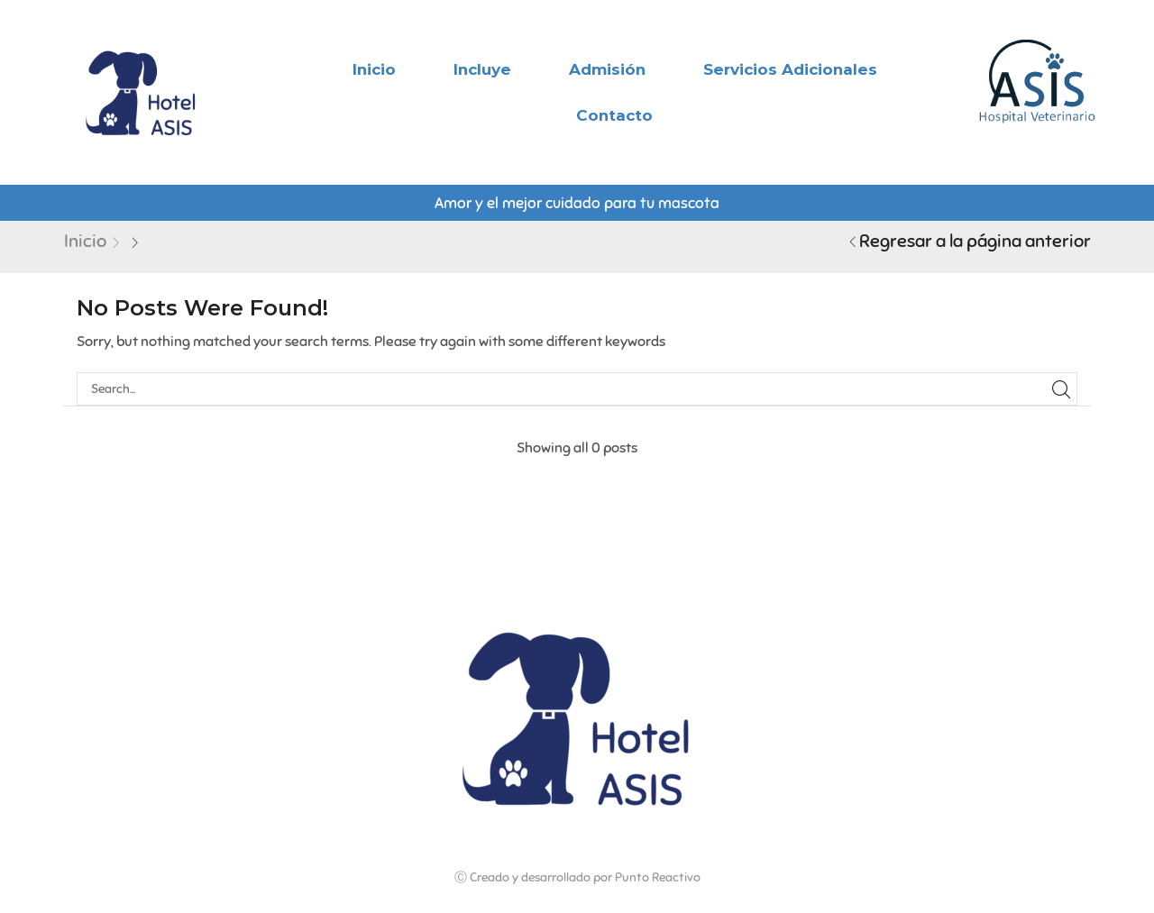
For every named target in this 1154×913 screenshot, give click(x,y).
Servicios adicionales (790, 69)
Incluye (482, 69)
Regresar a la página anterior (975, 241)
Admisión (607, 69)
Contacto (614, 115)
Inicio (374, 69)
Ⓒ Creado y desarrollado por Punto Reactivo (577, 877)
